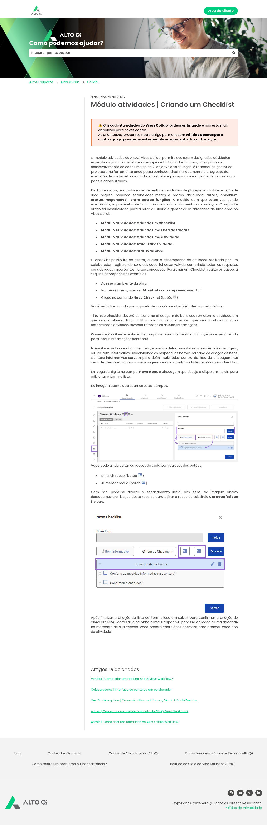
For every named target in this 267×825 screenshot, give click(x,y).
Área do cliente (221, 10)
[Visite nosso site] (249, 793)
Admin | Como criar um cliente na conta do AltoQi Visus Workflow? (139, 711)
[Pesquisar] (234, 53)
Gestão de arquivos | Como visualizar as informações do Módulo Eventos (144, 700)
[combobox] (129, 53)
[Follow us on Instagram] (231, 793)
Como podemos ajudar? (66, 43)
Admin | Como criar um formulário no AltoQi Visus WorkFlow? (135, 722)
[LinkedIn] (258, 793)
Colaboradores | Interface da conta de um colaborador (131, 689)
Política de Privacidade (243, 807)
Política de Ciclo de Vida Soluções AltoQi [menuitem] (202, 764)
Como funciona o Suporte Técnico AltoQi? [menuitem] (219, 753)
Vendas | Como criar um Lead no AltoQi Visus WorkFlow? (132, 679)
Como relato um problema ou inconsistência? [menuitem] (69, 764)
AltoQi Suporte (41, 82)
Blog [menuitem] (17, 753)
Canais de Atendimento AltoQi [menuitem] (133, 753)
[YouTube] (240, 793)
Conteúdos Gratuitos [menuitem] (65, 753)
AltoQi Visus (69, 82)
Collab (92, 82)
